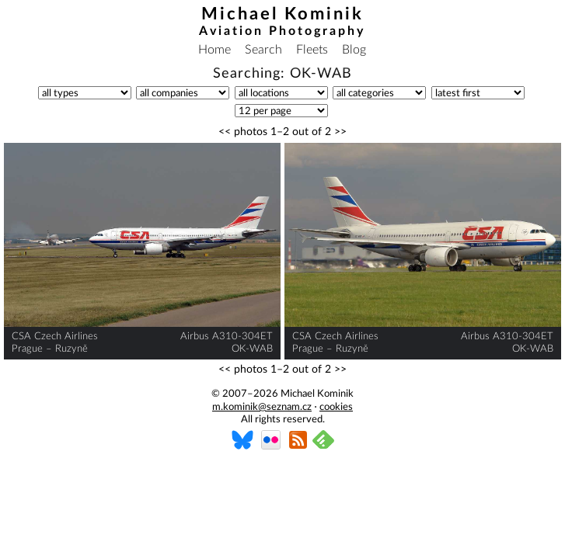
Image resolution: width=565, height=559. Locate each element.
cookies (336, 407)
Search (263, 49)
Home (214, 49)
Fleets (312, 49)
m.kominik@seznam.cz (262, 407)
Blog (354, 49)
